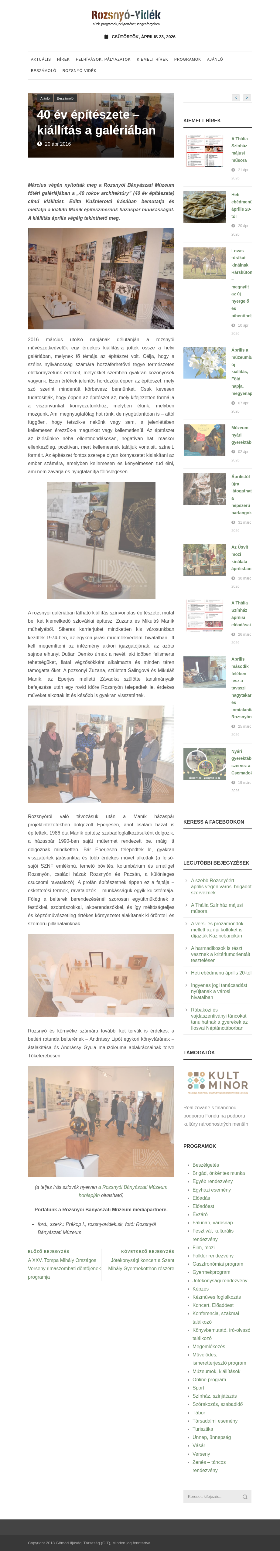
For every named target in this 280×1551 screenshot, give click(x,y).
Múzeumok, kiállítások (216, 1371)
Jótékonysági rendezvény (220, 1280)
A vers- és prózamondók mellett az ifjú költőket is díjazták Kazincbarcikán (217, 929)
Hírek (63, 59)
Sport (198, 1387)
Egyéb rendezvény (213, 1181)
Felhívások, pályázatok (103, 59)
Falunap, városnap (213, 1222)
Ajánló (215, 59)
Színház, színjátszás (215, 1396)
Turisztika (203, 1429)
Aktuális (41, 59)
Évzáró (200, 1214)
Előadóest (203, 1206)
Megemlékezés (209, 1346)
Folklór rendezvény (213, 1255)
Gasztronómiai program (218, 1264)
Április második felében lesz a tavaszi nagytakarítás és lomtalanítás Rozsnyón (245, 688)
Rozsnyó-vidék (80, 71)
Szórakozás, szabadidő (218, 1404)
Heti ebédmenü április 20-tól (221, 972)
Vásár (199, 1445)
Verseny (201, 1454)
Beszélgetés (206, 1165)
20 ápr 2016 (58, 144)
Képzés (201, 1288)
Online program (209, 1379)
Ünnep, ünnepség (212, 1437)
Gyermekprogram (211, 1272)
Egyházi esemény (212, 1189)
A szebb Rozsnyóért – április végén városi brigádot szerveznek (221, 886)
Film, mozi (204, 1247)
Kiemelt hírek (152, 59)
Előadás (201, 1198)
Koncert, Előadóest (213, 1305)
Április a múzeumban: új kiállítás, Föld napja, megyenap (244, 372)
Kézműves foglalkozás (217, 1297)
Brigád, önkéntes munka (219, 1173)
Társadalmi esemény (215, 1420)
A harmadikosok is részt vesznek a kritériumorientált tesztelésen (220, 954)
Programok (187, 59)
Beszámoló (43, 71)
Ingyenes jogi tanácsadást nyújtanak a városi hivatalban (219, 991)
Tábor (199, 1412)
